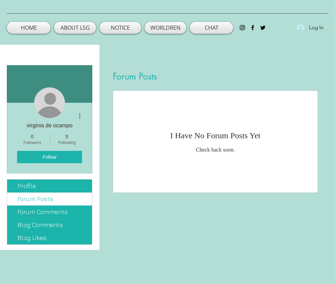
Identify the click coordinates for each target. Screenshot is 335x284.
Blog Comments (40, 224)
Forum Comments (42, 211)
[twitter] (262, 27)
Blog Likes (31, 237)
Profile (26, 185)
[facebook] (252, 27)
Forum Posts (35, 198)
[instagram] (242, 27)
